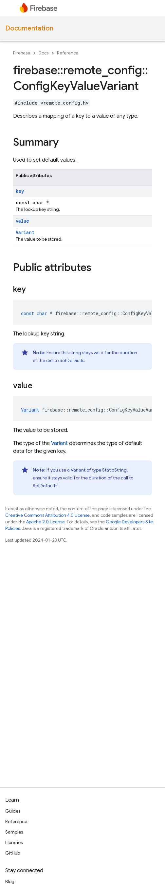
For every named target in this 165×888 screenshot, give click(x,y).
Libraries (14, 842)
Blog (9, 881)
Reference (67, 53)
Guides (12, 811)
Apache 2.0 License (45, 522)
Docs (43, 53)
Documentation (29, 28)
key (20, 191)
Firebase (21, 53)
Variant (25, 232)
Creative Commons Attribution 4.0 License (47, 515)
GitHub (12, 853)
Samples (14, 832)
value (22, 221)
